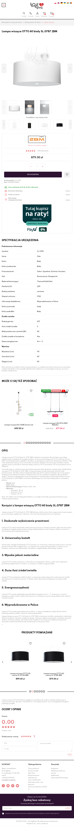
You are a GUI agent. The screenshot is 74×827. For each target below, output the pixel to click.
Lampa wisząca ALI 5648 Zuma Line (18, 425)
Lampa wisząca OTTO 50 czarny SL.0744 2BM (24, 674)
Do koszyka (33, 174)
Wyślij (70, 754)
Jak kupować (32, 777)
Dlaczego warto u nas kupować (35, 783)
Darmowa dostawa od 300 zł (37, 788)
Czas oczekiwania (34, 780)
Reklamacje (55, 775)
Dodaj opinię (44, 151)
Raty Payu (31, 773)
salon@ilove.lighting (8, 780)
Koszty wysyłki (33, 771)
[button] (4, 107)
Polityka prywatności (58, 771)
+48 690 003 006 (8, 777)
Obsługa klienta (34, 764)
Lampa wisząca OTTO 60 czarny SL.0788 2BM (57, 674)
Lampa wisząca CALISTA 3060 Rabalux (55, 424)
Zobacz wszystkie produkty (37, 145)
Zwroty (53, 773)
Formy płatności (33, 768)
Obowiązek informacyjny (59, 777)
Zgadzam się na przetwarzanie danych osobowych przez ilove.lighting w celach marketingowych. (32, 813)
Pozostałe (55, 764)
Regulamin (54, 768)
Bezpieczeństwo (33, 775)
